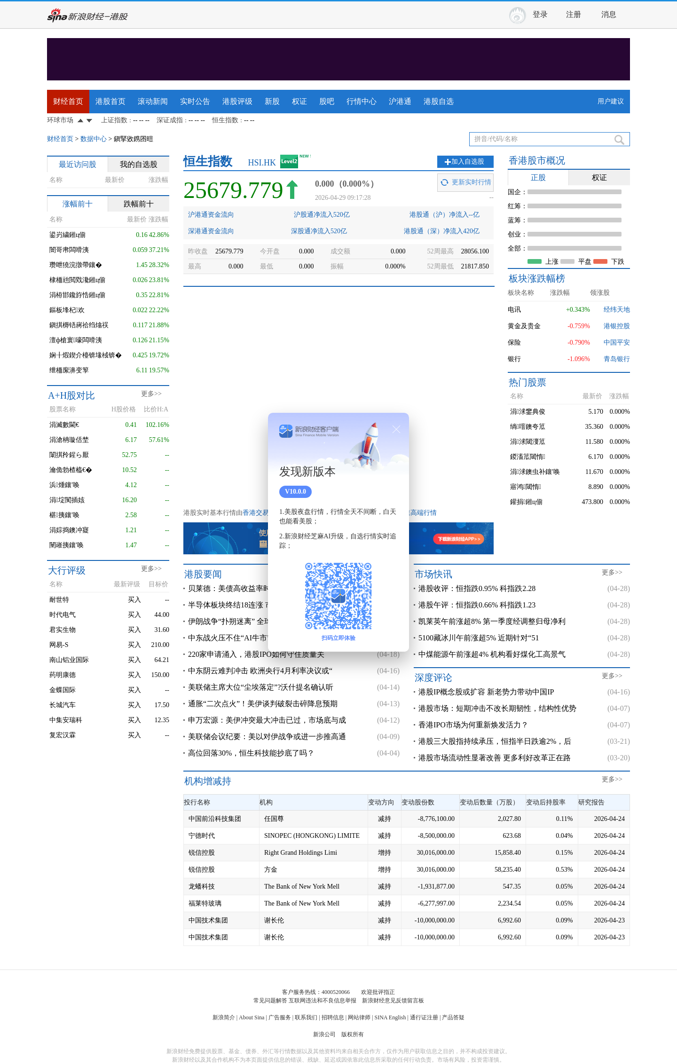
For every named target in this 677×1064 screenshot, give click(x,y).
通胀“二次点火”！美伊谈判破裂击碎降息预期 (263, 704)
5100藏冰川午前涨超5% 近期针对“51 (478, 638)
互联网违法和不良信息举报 (322, 1000)
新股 (272, 101)
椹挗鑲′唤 (64, 515)
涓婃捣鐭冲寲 (69, 530)
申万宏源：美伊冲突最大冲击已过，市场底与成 (267, 720)
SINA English (390, 1017)
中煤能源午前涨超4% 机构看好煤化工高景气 (492, 654)
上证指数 (114, 120)
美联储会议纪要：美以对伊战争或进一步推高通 (267, 737)
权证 (299, 101)
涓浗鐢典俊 (527, 411)
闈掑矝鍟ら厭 (69, 454)
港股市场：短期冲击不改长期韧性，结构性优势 (497, 708)
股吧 (326, 101)
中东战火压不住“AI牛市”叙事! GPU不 (250, 638)
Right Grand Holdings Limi (300, 852)
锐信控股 (202, 852)
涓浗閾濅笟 (527, 441)
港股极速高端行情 (410, 512)
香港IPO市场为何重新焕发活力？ (473, 725)
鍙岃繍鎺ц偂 (67, 234)
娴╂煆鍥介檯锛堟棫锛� (85, 355)
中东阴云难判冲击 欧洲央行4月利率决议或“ (260, 671)
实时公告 (195, 101)
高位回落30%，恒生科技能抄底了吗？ (251, 753)
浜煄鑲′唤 (64, 485)
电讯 (514, 309)
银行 (514, 359)
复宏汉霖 (62, 735)
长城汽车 (62, 705)
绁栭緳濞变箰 (69, 370)
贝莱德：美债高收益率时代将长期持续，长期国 (267, 588)
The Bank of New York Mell (301, 886)
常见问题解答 (270, 1000)
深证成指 (170, 120)
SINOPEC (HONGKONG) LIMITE (312, 835)
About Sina (251, 1017)
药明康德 (62, 674)
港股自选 (439, 101)
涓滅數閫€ (64, 424)
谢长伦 (274, 920)
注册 (573, 14)
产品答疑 (453, 1017)
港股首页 (110, 101)
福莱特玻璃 (205, 903)
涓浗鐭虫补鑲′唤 (535, 471)
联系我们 (306, 1017)
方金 (270, 869)
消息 (608, 14)
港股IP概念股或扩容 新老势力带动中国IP (486, 692)
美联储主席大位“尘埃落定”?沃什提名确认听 (260, 687)
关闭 (396, 429)
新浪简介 (224, 1017)
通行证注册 (424, 1017)
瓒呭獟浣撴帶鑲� (75, 264)
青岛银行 (617, 359)
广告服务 (279, 1017)
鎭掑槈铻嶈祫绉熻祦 (79, 325)
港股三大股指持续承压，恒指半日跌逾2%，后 (494, 741)
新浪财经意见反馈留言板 (393, 1000)
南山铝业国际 (69, 659)
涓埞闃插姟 (67, 500)
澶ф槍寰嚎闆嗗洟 (75, 340)
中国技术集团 (208, 920)
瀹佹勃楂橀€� (70, 469)
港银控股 (617, 326)
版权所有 (352, 1034)
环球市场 (60, 120)
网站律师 (359, 1017)
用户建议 (611, 101)
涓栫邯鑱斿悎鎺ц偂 (77, 295)
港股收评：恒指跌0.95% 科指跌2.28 (476, 588)
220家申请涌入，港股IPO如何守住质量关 (256, 654)
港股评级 (237, 101)
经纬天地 (617, 309)
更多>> (151, 393)
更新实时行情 (471, 182)
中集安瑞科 (65, 720)
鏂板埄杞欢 (67, 310)
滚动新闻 (153, 101)
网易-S (58, 644)
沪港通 (400, 101)
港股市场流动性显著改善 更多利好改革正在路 (494, 758)
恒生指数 (225, 120)
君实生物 (62, 629)
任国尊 (274, 818)
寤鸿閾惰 (525, 486)
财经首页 (68, 101)
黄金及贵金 (524, 326)
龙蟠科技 (202, 886)
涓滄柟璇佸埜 (69, 439)
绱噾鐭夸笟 (527, 426)
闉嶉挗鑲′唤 (66, 545)
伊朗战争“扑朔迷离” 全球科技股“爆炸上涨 (258, 621)
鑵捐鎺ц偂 (526, 501)
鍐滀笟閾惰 (527, 456)
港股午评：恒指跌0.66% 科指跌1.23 (476, 605)
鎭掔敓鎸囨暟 (133, 138)
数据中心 (93, 138)
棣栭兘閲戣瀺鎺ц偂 (77, 280)
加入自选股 (467, 161)
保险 (514, 342)
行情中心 (361, 101)
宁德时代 (202, 835)
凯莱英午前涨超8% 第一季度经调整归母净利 (492, 621)
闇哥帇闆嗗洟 (69, 249)
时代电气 (62, 614)
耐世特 (59, 599)
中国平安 (617, 342)
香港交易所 (259, 512)
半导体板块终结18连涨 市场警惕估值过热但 (260, 605)
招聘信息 (333, 1017)
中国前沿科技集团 (215, 818)
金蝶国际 (62, 690)
